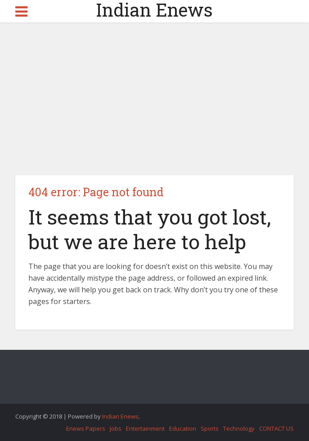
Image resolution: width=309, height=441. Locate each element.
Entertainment (145, 428)
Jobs (115, 428)
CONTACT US (276, 428)
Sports (210, 428)
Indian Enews (154, 10)
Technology (239, 428)
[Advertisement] (154, 99)
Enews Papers (85, 428)
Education (182, 428)
